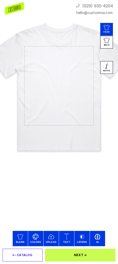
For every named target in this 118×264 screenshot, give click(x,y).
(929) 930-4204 (97, 5)
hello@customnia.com (94, 12)
